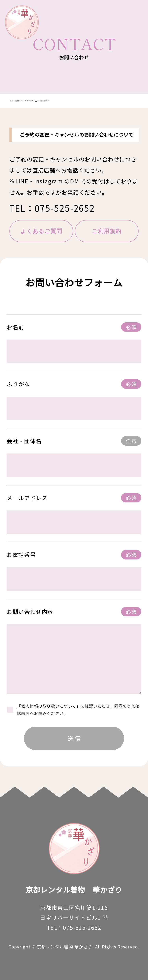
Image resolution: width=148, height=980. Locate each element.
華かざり (22, 22)
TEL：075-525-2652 (52, 208)
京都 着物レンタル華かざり (21, 101)
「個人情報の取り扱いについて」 (48, 706)
